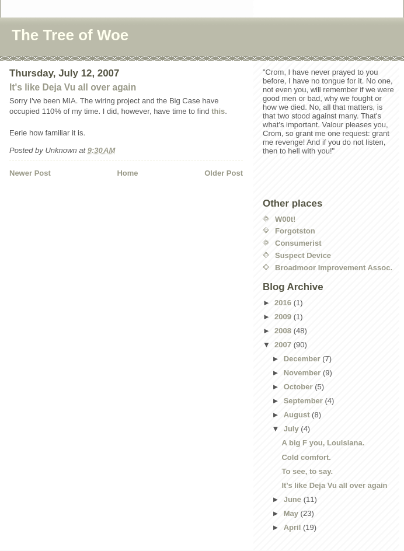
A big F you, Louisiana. (322, 442)
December (303, 358)
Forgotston (295, 230)
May (292, 513)
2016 (284, 302)
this (218, 111)
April (293, 527)
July (292, 428)
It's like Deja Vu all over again (72, 87)
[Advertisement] (77, 202)
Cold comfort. (306, 457)
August (298, 414)
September (304, 400)
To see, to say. (307, 471)
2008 (284, 330)
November (303, 372)
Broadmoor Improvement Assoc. (333, 267)
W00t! (285, 219)
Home (127, 173)
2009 (284, 316)
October (299, 386)
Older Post (223, 173)
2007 (284, 344)
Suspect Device (303, 255)
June (294, 499)
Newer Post (30, 173)
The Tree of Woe (70, 35)
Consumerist (298, 243)
